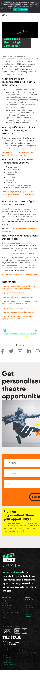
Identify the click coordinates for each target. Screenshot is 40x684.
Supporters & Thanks (29, 609)
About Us (27, 603)
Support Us (28, 605)
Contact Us (28, 614)
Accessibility (6, 655)
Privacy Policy (6, 660)
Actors (26, 100)
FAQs (26, 612)
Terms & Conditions (8, 664)
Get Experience (7, 605)
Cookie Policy (6, 662)
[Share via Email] (20, 351)
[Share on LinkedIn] (28, 351)
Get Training (6, 603)
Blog (3, 610)
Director (18, 97)
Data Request (6, 657)
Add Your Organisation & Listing (10, 613)
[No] (37, 6)
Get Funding (6, 608)
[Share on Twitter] (11, 351)
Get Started (5, 601)
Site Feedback (29, 616)
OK (15, 9)
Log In (4, 617)
